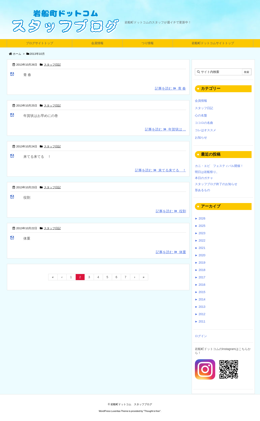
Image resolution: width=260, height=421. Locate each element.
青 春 (27, 75)
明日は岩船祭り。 (207, 172)
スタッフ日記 (52, 64)
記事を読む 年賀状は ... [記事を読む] (165, 129)
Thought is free (152, 411)
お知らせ (201, 137)
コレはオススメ (205, 130)
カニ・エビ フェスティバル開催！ (219, 166)
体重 (26, 238)
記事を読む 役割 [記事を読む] (171, 211)
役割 (26, 197)
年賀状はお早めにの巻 (40, 116)
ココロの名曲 (204, 122)
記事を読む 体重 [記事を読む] (171, 252)
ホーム (17, 53)
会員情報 (201, 100)
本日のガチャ (204, 178)
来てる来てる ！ (37, 156)
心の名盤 (201, 115)
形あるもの (202, 190)
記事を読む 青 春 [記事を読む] (170, 88)
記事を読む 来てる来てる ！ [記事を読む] (160, 170)
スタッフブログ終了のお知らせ (216, 184)
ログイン (201, 336)
